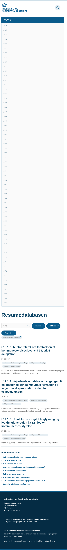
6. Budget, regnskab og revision (16, 477)
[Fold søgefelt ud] (57, 7)
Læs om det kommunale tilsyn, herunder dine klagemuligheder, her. (30, 541)
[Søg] (16, 325)
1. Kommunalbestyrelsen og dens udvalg (20, 457)
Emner (38, 326)
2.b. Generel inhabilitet (12, 464)
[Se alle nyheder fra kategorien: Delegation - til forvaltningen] (12, 366)
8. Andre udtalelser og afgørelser (17, 484)
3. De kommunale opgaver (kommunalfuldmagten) (24, 467)
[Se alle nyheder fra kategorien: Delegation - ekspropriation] (38, 400)
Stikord (53, 326)
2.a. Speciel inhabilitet (12, 460)
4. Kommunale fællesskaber (14, 470)
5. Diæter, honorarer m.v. (13, 474)
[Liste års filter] (8, 333)
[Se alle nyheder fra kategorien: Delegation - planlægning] (38, 363)
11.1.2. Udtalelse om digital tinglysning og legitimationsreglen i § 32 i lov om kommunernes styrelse (30, 423)
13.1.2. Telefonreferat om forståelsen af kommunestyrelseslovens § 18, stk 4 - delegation (28, 350)
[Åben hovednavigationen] (64, 7)
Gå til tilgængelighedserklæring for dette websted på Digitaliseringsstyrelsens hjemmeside (27, 520)
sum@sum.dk (15, 510)
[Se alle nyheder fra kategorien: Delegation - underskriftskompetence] (14, 438)
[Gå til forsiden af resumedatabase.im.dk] (13, 7)
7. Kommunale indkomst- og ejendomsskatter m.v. (24, 481)
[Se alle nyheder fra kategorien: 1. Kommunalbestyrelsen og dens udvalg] (15, 363)
